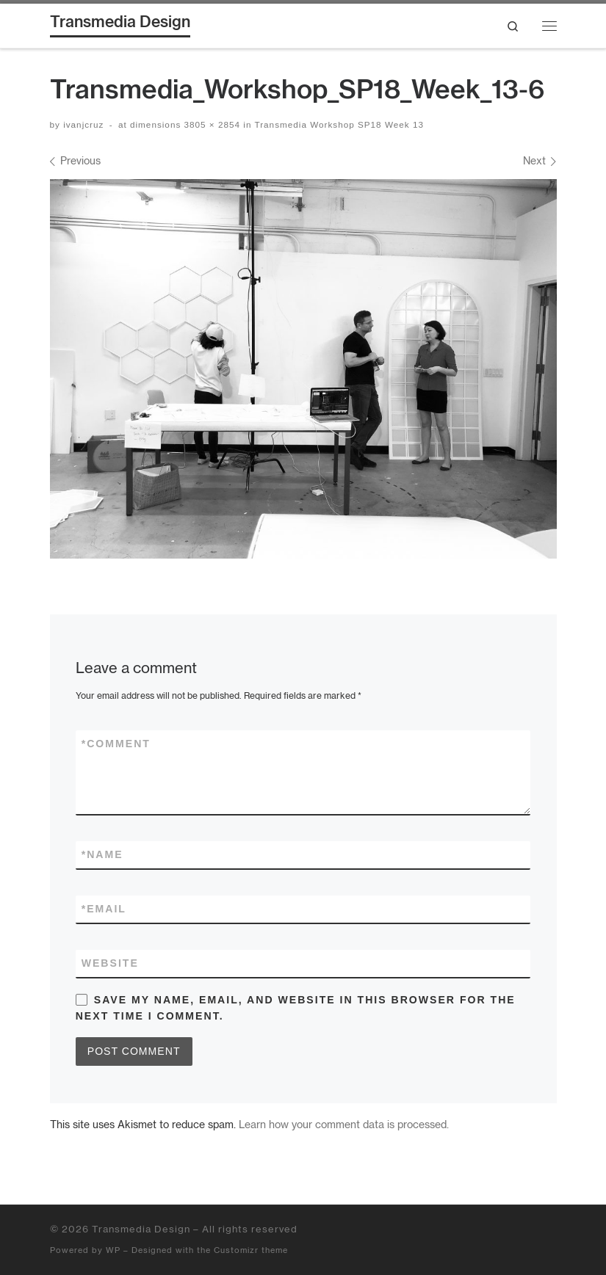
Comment (116, 744)
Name (102, 854)
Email (104, 909)
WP (113, 1250)
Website (110, 963)
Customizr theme (251, 1250)
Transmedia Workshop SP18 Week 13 (337, 124)
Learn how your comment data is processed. (344, 1124)
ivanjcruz (83, 124)
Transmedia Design (141, 1229)
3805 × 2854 (210, 124)
